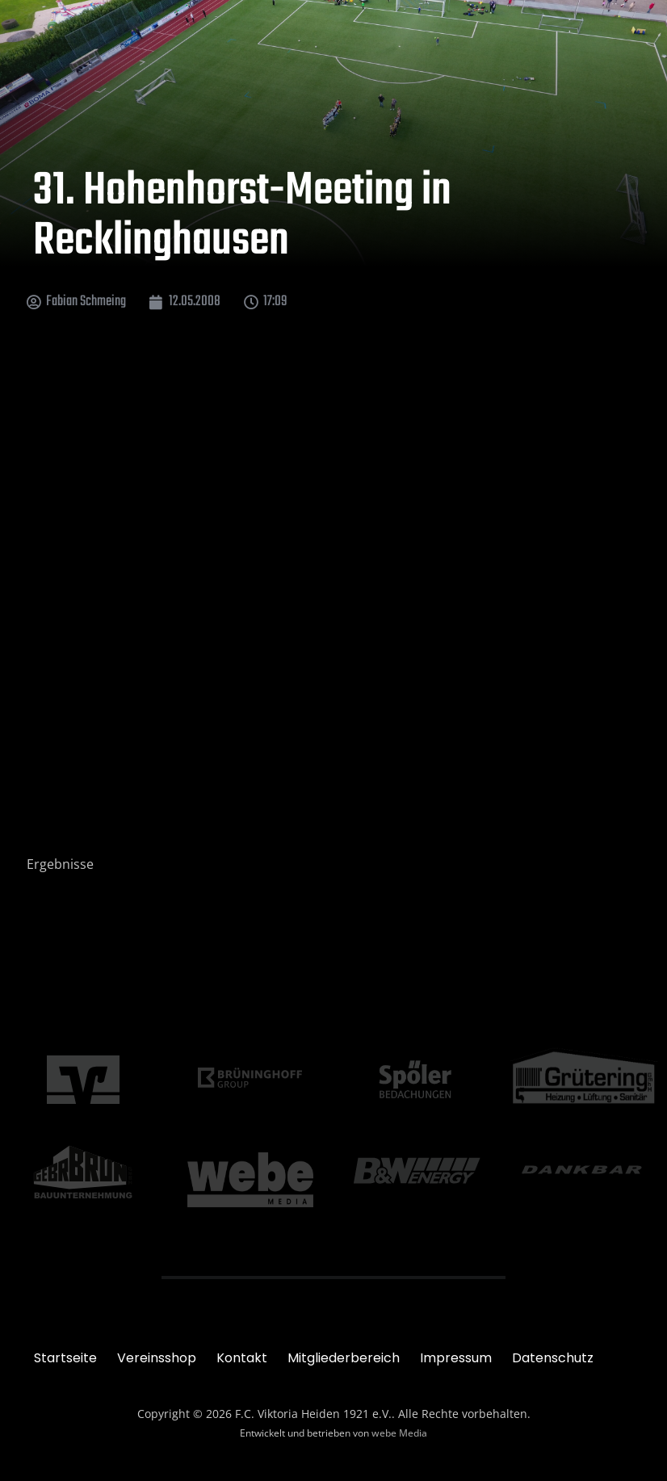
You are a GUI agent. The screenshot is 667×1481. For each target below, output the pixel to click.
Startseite (65, 1358)
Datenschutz (553, 1358)
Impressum (456, 1358)
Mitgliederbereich (343, 1358)
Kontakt (241, 1358)
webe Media (399, 1433)
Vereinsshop (156, 1358)
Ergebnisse (60, 864)
